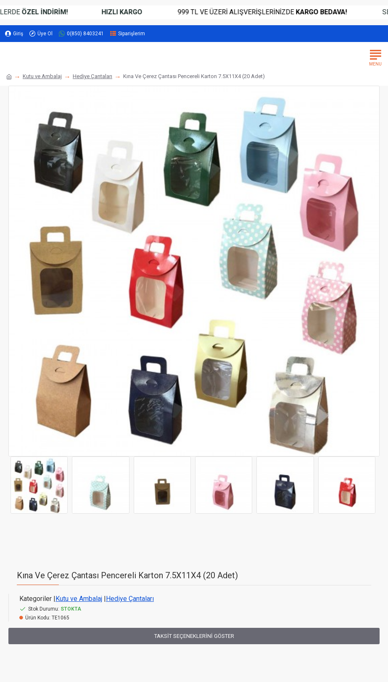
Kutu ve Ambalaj (42, 76)
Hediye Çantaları (92, 76)
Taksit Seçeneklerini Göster (194, 636)
